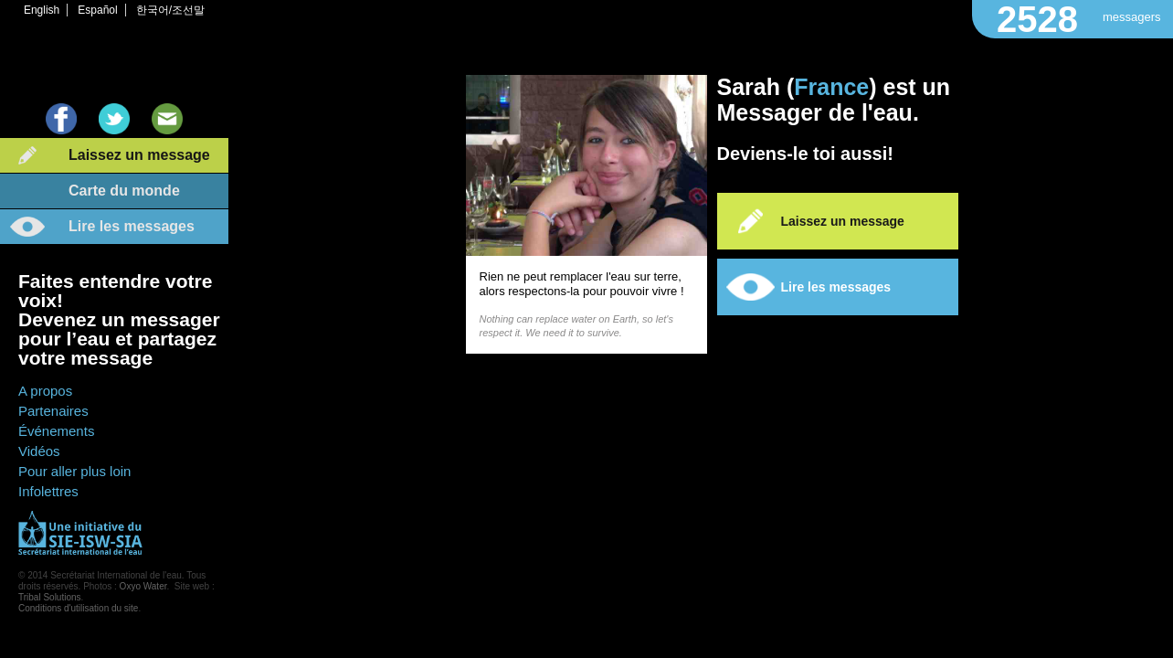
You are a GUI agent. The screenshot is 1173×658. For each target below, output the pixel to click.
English (41, 10)
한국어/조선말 (170, 10)
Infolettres (48, 491)
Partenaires (53, 411)
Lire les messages (132, 226)
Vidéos (39, 451)
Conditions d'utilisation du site (78, 608)
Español (97, 10)
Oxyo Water (143, 586)
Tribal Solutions (49, 597)
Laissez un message (139, 155)
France (831, 87)
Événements (56, 431)
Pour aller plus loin (74, 471)
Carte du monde (124, 190)
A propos (45, 390)
